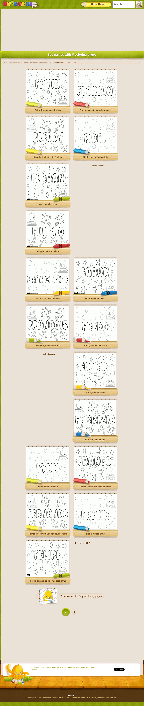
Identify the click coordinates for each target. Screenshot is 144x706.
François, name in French (48, 345)
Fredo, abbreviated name (95, 345)
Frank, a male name (95, 534)
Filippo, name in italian (48, 251)
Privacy (71, 696)
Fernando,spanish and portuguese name (48, 534)
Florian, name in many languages (95, 110)
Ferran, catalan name (48, 204)
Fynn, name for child (48, 487)
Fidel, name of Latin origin (95, 157)
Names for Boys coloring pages (84, 596)
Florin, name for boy (95, 392)
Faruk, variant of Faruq (95, 298)
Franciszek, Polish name (48, 298)
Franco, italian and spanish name (95, 487)
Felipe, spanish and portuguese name (48, 581)
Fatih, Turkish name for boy (48, 110)
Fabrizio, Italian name (95, 440)
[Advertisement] (72, 29)
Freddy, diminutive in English (48, 157)
